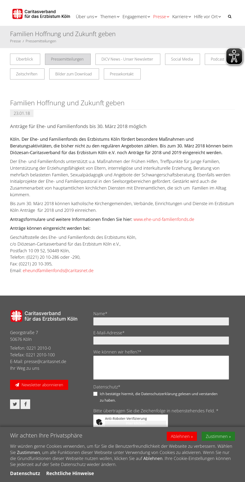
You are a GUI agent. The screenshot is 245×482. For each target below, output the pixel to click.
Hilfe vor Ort (206, 16)
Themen (108, 16)
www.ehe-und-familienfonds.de (164, 219)
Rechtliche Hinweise (70, 474)
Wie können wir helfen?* (117, 352)
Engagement (134, 16)
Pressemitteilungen (41, 41)
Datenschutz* (106, 387)
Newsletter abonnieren (42, 384)
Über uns (85, 16)
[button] (229, 16)
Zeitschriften (26, 74)
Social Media (182, 59)
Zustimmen (217, 438)
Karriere (180, 16)
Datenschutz (25, 474)
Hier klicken (135, 423)
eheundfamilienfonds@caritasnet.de (58, 270)
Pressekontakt (122, 74)
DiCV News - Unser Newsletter (127, 59)
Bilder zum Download (73, 74)
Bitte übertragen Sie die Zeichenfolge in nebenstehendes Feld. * (155, 411)
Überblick (24, 59)
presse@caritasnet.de (45, 361)
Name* (100, 313)
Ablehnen (180, 438)
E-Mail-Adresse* (109, 333)
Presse (159, 16)
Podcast (217, 59)
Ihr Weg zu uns (24, 368)
